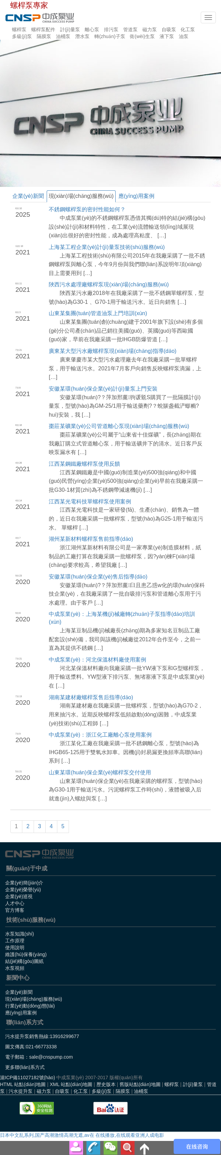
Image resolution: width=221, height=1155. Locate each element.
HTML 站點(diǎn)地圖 (23, 1084)
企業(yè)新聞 (28, 196)
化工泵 (188, 29)
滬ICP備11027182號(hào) (27, 1077)
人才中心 (14, 903)
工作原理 (14, 940)
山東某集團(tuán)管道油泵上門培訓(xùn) (98, 313)
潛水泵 (82, 36)
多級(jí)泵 (22, 36)
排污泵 (111, 29)
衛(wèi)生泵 (142, 36)
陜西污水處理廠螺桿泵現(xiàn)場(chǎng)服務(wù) (108, 284)
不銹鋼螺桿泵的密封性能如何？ (87, 209)
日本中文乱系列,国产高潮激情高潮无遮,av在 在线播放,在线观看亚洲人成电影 (82, 1135)
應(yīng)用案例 (136, 196)
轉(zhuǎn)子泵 (109, 36)
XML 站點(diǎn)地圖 (71, 1084)
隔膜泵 (44, 36)
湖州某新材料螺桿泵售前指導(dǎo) (91, 539)
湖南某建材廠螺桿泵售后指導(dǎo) (91, 697)
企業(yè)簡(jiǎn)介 (24, 882)
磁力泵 (149, 29)
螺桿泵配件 (43, 29)
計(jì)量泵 (70, 29)
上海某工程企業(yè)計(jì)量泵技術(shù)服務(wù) (107, 247)
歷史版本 (106, 1084)
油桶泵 (63, 36)
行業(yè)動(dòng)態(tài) (30, 1006)
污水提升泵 (21, 1091)
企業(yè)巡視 (19, 896)
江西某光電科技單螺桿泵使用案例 (90, 501)
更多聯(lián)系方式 (25, 1067)
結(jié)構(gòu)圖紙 (24, 961)
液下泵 (167, 36)
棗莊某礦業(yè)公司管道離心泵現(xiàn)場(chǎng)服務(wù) (119, 426)
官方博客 (14, 910)
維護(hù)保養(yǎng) (26, 954)
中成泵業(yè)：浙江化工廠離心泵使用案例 (100, 735)
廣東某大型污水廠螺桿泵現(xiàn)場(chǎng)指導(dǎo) (112, 351)
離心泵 (92, 29)
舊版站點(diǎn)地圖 (140, 1084)
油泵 (183, 36)
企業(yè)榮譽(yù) (23, 889)
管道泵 (130, 29)
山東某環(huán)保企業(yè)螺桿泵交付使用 (100, 772)
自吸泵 (169, 29)
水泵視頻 (14, 968)
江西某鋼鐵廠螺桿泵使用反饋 (84, 464)
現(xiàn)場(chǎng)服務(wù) (81, 196)
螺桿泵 (19, 29)
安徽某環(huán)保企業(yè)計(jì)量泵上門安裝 (103, 389)
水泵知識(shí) (19, 934)
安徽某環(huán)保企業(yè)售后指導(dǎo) (98, 577)
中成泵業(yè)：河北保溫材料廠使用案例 (97, 660)
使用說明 (14, 947)
